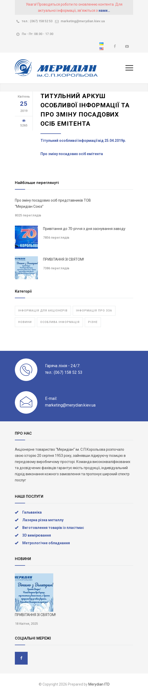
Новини (25, 322)
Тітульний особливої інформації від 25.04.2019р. (83, 140)
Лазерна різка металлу (43, 520)
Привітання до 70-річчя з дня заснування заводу (84, 229)
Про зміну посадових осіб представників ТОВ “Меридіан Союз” (53, 203)
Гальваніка (32, 512)
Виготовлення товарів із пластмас (53, 528)
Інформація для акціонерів (43, 310)
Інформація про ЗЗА (94, 310)
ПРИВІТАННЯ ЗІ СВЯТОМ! (63, 259)
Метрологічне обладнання (46, 543)
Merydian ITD (99, 684)
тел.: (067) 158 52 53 (37, 21)
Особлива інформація (60, 322)
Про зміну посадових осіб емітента (71, 154)
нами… (104, 10)
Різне (93, 322)
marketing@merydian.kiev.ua (83, 21)
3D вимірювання (36, 535)
